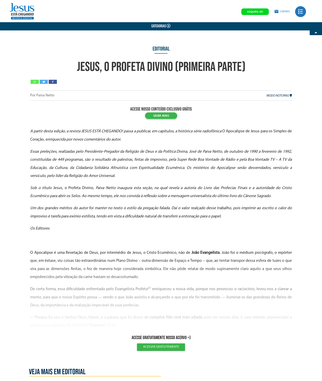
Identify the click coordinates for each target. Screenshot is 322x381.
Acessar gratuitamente (161, 347)
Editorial (161, 49)
